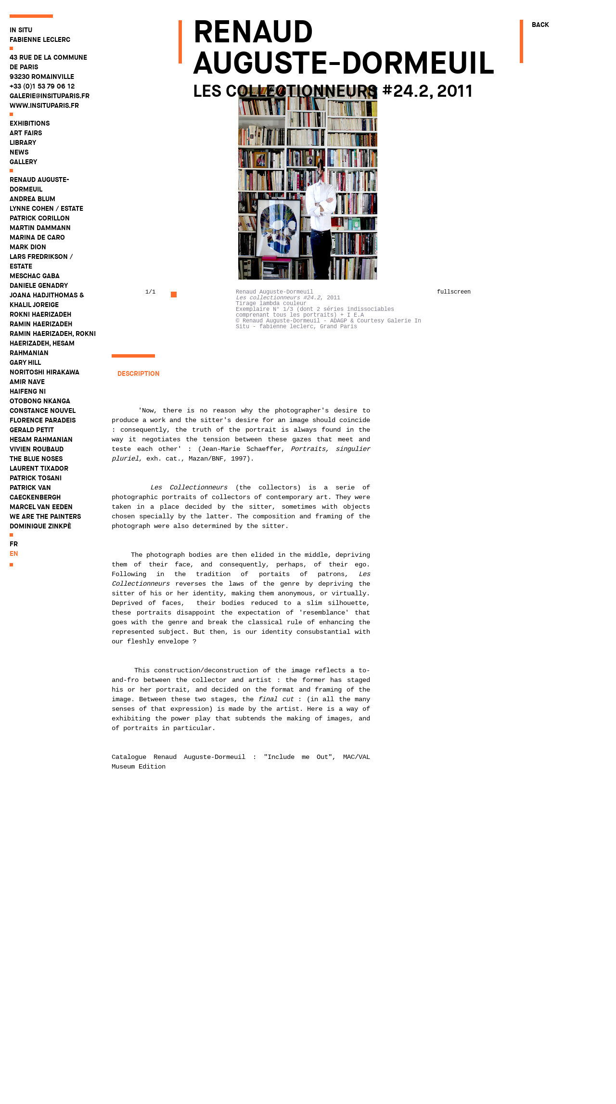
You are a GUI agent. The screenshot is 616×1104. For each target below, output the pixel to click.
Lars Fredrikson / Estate (41, 261)
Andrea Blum (32, 198)
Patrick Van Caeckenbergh (35, 492)
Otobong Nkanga (40, 401)
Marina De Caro (37, 237)
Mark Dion (28, 247)
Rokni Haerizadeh (40, 314)
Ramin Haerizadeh (41, 324)
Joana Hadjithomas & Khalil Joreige (47, 300)
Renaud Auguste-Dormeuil (39, 184)
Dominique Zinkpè (40, 526)
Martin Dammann (40, 227)
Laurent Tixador (39, 468)
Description (138, 373)
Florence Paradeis (43, 420)
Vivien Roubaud (37, 449)
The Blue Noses (36, 458)
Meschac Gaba (35, 275)
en (14, 553)
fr (14, 543)
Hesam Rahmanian (41, 439)
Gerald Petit (32, 429)
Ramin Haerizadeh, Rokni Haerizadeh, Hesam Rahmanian (53, 343)
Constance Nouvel (43, 410)
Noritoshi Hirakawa (44, 372)
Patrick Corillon (40, 218)
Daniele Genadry (39, 285)
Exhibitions (30, 123)
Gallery (23, 161)
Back (540, 24)
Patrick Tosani (36, 478)
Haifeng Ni (28, 391)
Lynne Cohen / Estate (46, 208)
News (19, 152)
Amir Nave (27, 381)
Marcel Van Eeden (41, 506)
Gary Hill (25, 362)
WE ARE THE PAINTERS (45, 516)
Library (23, 142)
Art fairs (26, 132)
